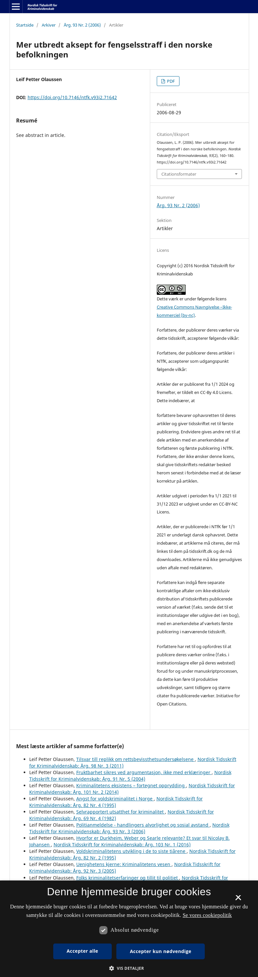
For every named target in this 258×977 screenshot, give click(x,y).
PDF (170, 81)
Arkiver (49, 25)
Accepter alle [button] (82, 951)
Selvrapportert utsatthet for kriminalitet (120, 812)
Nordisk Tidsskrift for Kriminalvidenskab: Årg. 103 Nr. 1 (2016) (122, 844)
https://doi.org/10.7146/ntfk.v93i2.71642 (72, 97)
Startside (25, 25)
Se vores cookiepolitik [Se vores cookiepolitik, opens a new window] (207, 915)
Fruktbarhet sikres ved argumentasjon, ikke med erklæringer (144, 772)
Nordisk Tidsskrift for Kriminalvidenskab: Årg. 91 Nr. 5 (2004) (130, 775)
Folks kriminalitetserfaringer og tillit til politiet (127, 878)
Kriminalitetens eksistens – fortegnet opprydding (131, 785)
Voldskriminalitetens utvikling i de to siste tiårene (131, 851)
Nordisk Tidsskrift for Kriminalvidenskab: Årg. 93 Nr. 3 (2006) (129, 828)
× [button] (238, 899)
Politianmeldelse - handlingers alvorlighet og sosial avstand (143, 825)
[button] (129, 968)
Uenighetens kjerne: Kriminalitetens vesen (124, 864)
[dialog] (129, 928)
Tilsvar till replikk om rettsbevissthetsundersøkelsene (135, 759)
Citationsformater (178, 174)
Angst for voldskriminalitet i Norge (115, 798)
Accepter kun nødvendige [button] (160, 951)
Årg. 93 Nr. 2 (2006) (82, 25)
